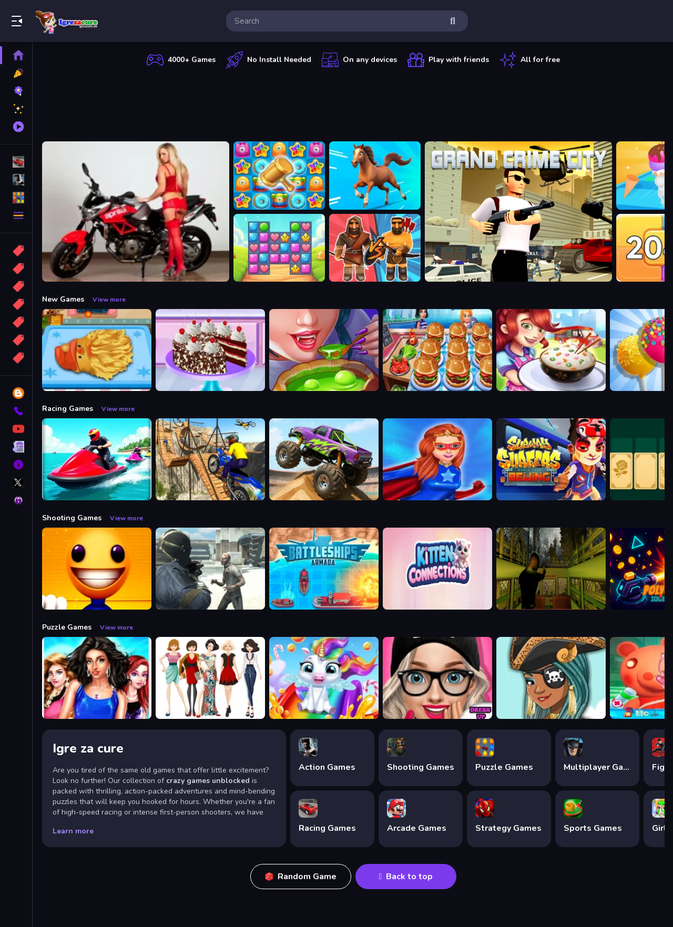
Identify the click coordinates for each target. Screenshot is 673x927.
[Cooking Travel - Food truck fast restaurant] (437, 350)
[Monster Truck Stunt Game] (324, 459)
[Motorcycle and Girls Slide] (135, 211)
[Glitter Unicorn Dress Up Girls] (324, 678)
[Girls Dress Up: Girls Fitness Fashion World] (437, 678)
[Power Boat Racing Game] (96, 459)
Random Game (300, 876)
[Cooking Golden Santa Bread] (96, 350)
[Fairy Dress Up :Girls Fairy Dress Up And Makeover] (551, 678)
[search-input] (338, 21)
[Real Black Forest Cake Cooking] (210, 350)
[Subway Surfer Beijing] (551, 459)
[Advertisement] (353, 102)
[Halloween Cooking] (324, 350)
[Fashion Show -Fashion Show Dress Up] (96, 678)
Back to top (406, 876)
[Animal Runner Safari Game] (375, 175)
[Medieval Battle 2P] (375, 248)
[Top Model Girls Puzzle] (210, 678)
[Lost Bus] (551, 569)
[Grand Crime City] (518, 211)
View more (109, 299)
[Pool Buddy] (96, 569)
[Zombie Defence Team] (210, 569)
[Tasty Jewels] (279, 175)
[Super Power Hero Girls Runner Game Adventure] (437, 459)
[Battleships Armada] (324, 569)
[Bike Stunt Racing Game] (210, 459)
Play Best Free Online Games (67, 21)
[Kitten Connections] (437, 569)
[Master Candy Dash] (279, 248)
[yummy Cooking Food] (551, 350)
